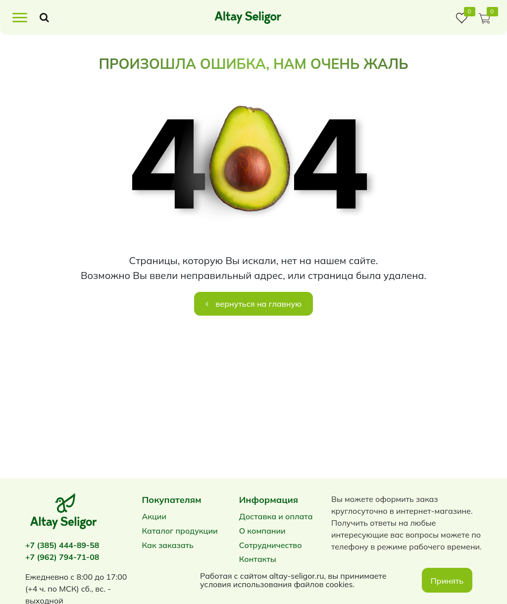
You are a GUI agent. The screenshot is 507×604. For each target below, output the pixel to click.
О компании (262, 531)
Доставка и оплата (276, 516)
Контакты (257, 559)
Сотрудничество (270, 545)
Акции (154, 516)
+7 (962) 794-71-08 (62, 557)
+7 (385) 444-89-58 (62, 545)
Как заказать (167, 545)
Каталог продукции (179, 531)
